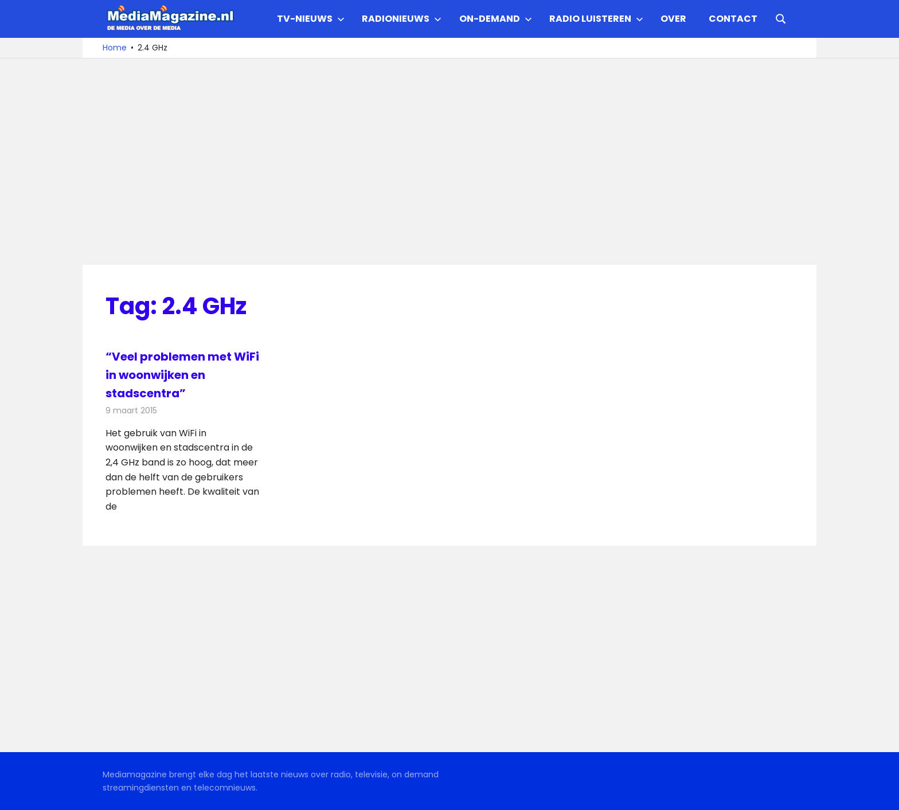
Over (673, 18)
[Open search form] (781, 18)
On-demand (495, 18)
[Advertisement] (449, 161)
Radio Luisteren (596, 18)
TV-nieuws (311, 18)
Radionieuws (401, 18)
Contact (733, 18)
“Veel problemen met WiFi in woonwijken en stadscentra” (182, 375)
